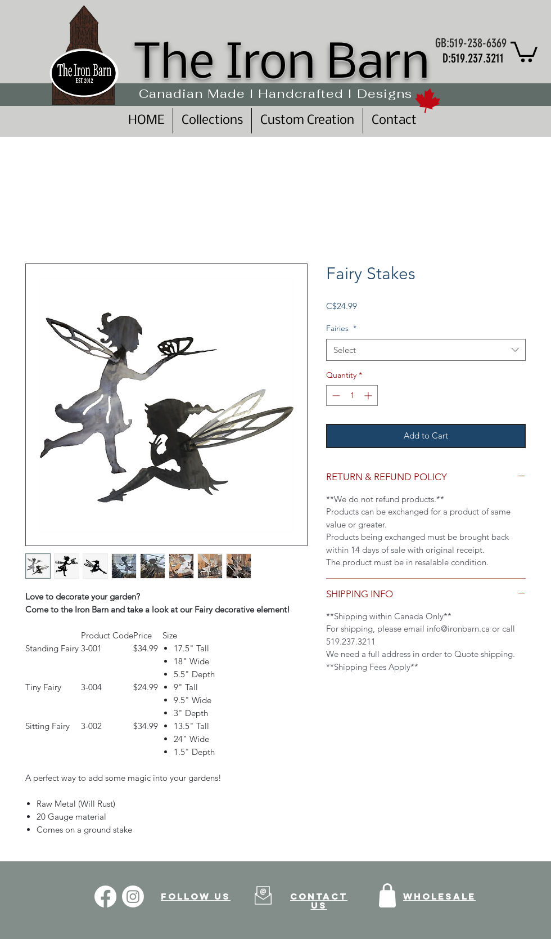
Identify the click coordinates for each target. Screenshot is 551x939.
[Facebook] (105, 896)
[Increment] (369, 395)
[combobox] (426, 350)
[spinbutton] (352, 395)
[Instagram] (133, 896)
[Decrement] (335, 395)
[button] (524, 50)
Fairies (341, 328)
